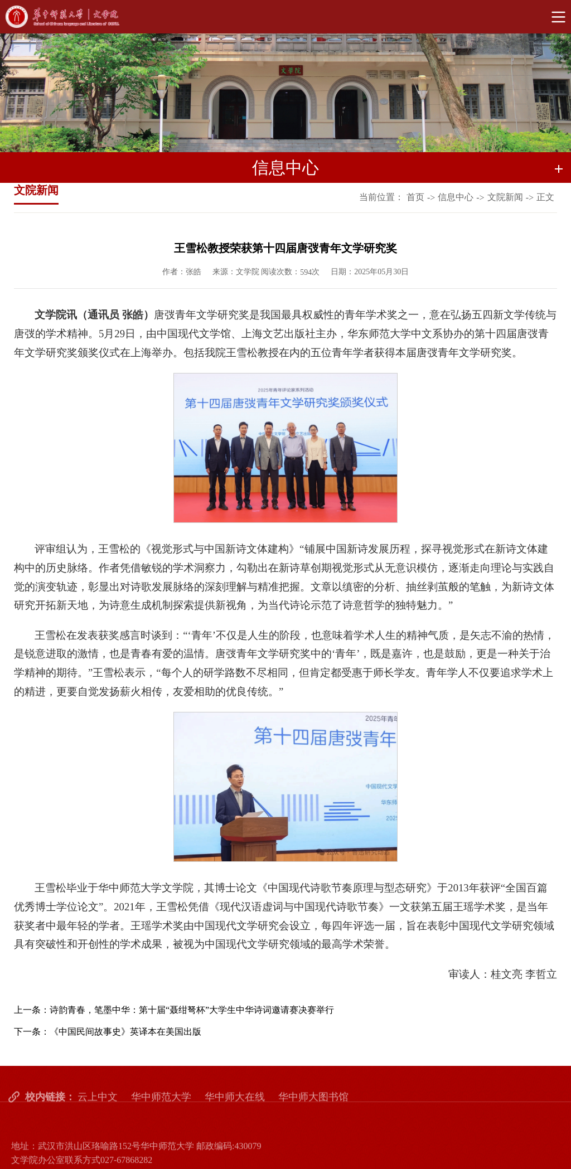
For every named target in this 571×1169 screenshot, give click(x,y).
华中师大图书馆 (313, 1118)
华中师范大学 (161, 1118)
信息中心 (455, 198)
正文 (545, 198)
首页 (415, 198)
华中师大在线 (235, 1118)
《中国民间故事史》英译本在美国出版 (125, 1031)
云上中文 (98, 1118)
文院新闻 (505, 198)
